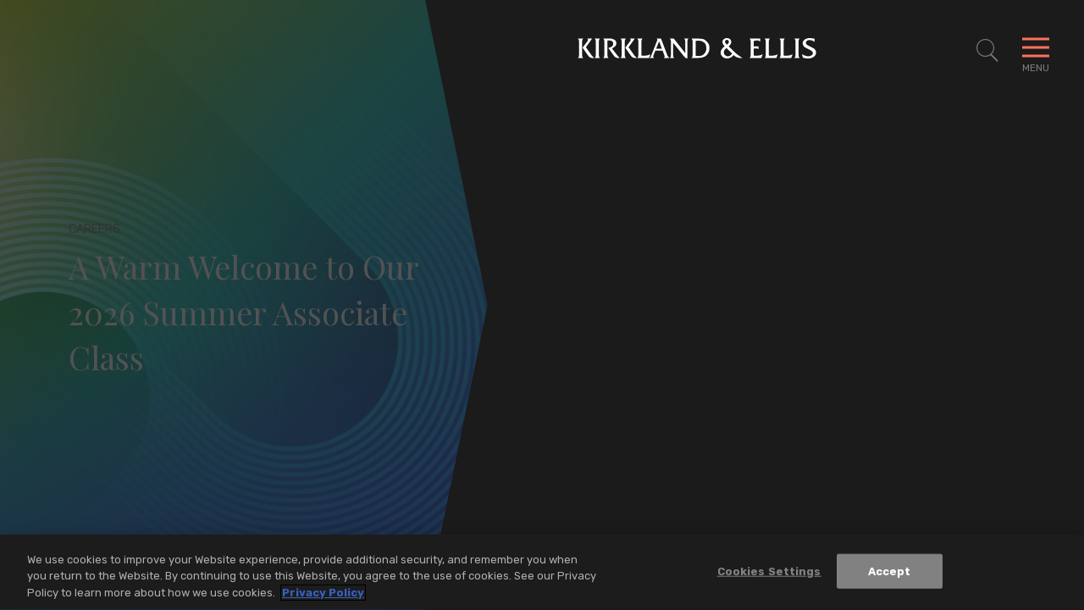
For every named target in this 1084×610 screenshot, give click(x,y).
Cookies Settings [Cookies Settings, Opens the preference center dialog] (769, 573)
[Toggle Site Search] (987, 51)
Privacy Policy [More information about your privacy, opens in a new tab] (323, 595)
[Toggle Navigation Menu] (1035, 51)
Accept (889, 573)
